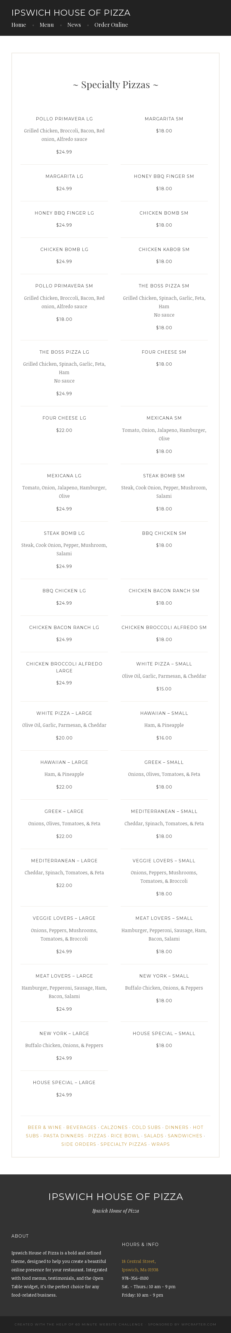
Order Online (111, 24)
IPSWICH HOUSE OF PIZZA (71, 13)
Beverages (81, 1127)
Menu (47, 24)
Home (18, 24)
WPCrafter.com (199, 1324)
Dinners (177, 1127)
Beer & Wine (45, 1127)
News (74, 24)
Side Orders (78, 1144)
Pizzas (97, 1136)
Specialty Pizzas (123, 1144)
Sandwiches (185, 1136)
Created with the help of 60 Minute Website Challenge (79, 1324)
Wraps (160, 1144)
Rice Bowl (125, 1136)
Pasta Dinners (63, 1136)
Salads (154, 1136)
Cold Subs (146, 1127)
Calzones (114, 1127)
